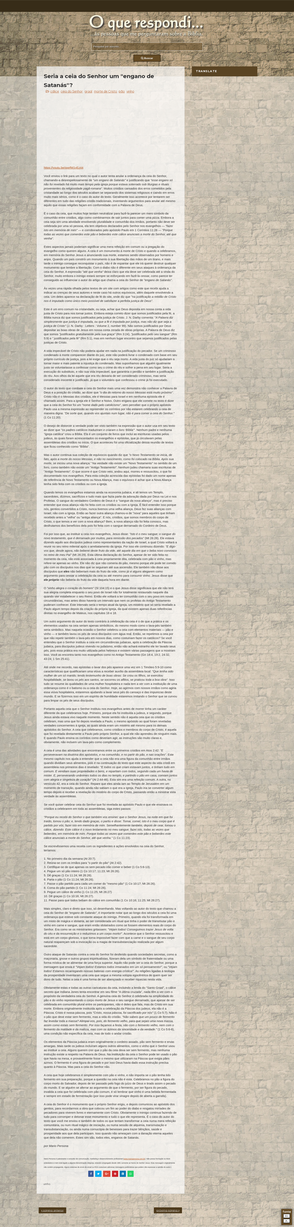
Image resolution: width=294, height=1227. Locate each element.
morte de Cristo (105, 91)
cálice (54, 91)
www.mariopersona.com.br (134, 1159)
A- (286, 1220)
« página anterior (52, 1210)
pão (122, 91)
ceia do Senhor (72, 91)
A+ (286, 1216)
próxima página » (167, 1210)
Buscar (147, 58)
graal (88, 91)
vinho (130, 91)
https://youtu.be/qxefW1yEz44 (63, 167)
